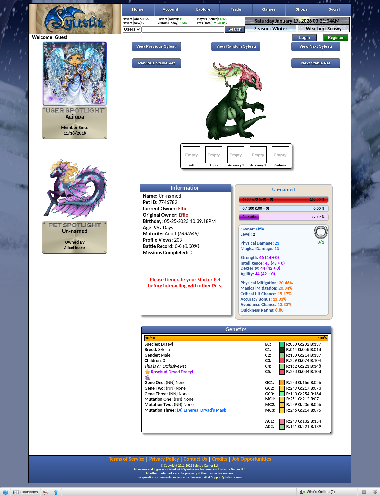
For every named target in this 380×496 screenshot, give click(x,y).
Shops (301, 9)
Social (334, 9)
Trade (236, 9)
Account (170, 9)
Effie (260, 229)
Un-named (283, 189)
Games (269, 9)
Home (137, 9)
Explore (203, 9)
